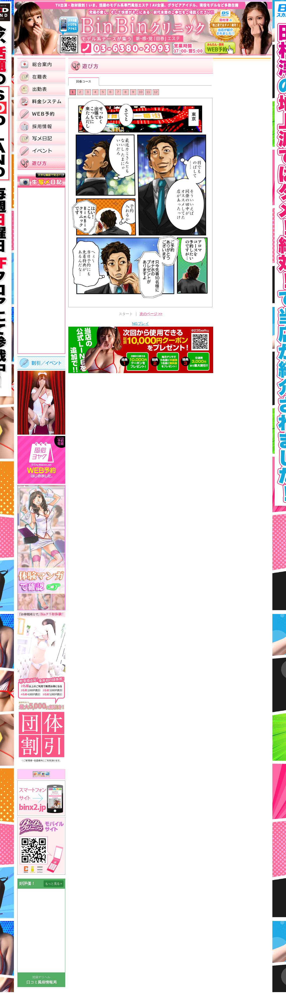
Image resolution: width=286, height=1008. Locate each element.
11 (148, 92)
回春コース (83, 81)
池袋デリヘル (41, 977)
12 (155, 92)
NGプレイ (140, 323)
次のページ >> (151, 314)
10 (140, 92)
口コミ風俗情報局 (41, 982)
